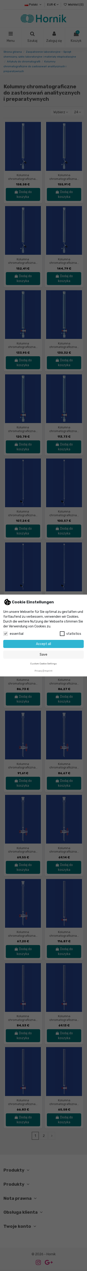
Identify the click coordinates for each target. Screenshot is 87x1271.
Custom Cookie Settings (43, 663)
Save (43, 655)
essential (13, 633)
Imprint (48, 670)
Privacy (38, 670)
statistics (70, 633)
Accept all (43, 644)
